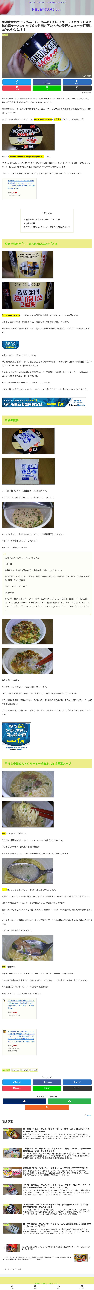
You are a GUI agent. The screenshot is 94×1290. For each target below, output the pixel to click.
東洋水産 (33, 1070)
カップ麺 (6, 1070)
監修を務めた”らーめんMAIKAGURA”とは (43, 219)
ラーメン (15, 1070)
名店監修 (24, 1070)
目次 (43, 212)
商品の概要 (30, 223)
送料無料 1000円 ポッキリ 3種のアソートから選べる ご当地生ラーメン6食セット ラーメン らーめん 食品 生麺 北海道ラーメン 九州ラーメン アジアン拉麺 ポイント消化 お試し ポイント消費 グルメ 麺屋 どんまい (21, 1036)
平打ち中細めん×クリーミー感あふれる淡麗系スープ (48, 227)
